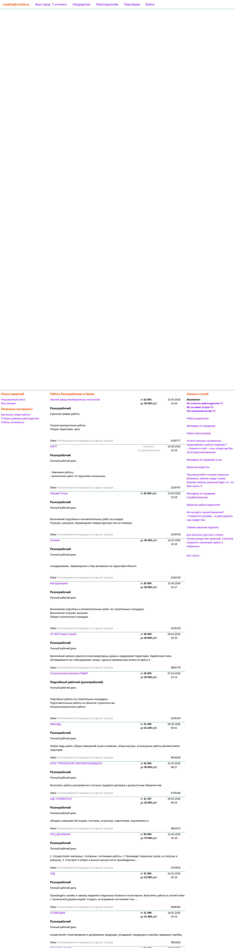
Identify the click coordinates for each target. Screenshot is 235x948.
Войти (150, 4)
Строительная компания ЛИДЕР (69, 673)
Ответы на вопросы (12, 422)
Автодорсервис (59, 583)
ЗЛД (52, 873)
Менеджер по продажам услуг (204, 459)
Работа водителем (198, 418)
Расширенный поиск (13, 399)
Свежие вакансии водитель (203, 527)
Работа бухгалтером (199, 433)
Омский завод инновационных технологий (75, 399)
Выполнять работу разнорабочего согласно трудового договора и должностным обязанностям (106, 785)
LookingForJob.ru (16, 4)
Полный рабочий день (63, 460)
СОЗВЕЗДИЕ (58, 912)
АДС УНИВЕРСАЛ (61, 798)
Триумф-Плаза (59, 493)
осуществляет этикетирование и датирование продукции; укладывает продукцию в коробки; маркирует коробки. (116, 934)
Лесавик (55, 540)
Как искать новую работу (15, 414)
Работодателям (107, 4)
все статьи (193, 555)
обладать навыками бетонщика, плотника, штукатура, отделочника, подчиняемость (99, 820)
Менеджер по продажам (201, 425)
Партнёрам (132, 4)
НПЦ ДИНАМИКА (60, 834)
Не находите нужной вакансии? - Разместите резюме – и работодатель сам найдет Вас (210, 516)
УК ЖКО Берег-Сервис (63, 634)
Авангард (55, 724)
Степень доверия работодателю (20, 418)
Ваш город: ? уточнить (51, 4)
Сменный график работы (64, 413)
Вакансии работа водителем (203, 504)
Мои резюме (8, 403)
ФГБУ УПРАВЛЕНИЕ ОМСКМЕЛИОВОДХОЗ (76, 763)
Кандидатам (81, 4)
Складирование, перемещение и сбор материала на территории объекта (93, 566)
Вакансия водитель (198, 467)
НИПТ (53, 446)
